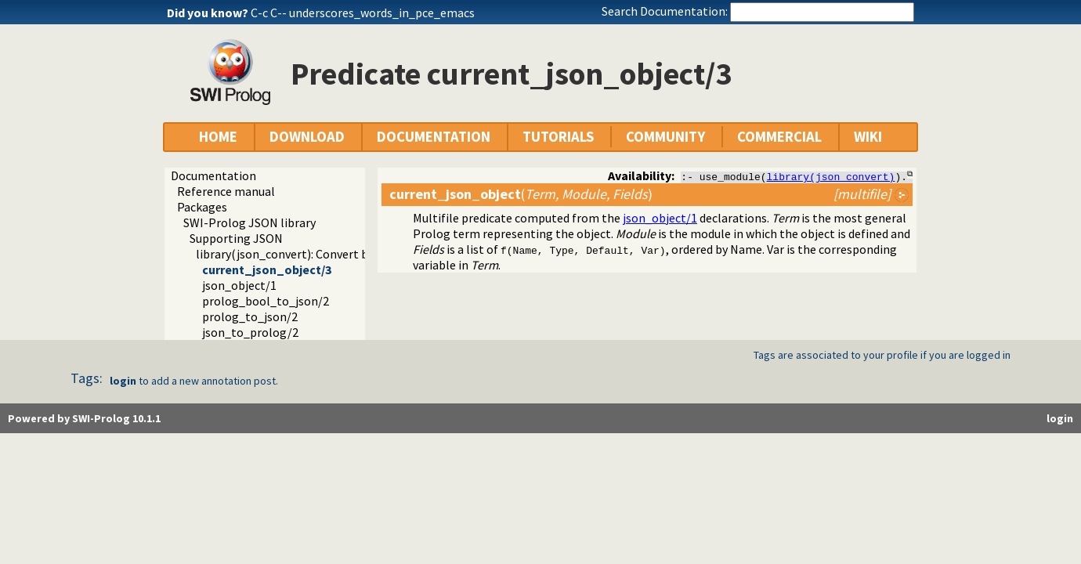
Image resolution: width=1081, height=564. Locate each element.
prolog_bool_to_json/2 (265, 301)
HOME (218, 137)
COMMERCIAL (779, 137)
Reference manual (226, 191)
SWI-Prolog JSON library (249, 222)
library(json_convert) (831, 176)
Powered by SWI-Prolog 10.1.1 (84, 418)
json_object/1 (239, 285)
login (123, 381)
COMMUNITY (665, 137)
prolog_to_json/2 (250, 316)
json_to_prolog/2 (250, 332)
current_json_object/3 (266, 269)
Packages (202, 207)
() (521, 194)
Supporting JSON (236, 238)
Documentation (213, 175)
